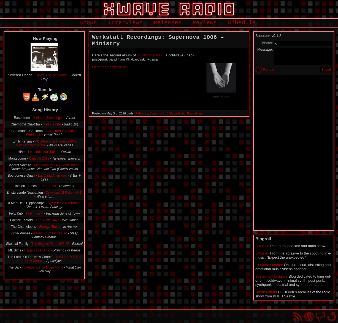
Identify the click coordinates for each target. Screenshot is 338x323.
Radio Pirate (52, 124)
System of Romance (271, 276)
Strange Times (49, 227)
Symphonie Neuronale (64, 203)
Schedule (242, 23)
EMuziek (262, 253)
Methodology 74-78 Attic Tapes (56, 165)
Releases (168, 23)
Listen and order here (109, 67)
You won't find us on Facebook (320, 316)
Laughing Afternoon (52, 175)
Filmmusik (35, 213)
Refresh (269, 69)
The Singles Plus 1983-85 (50, 244)
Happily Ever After (37, 250)
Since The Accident (51, 75)
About (88, 23)
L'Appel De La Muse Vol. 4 (43, 267)
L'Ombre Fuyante (269, 265)
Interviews (125, 23)
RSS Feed (297, 316)
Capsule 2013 (39, 158)
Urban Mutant (266, 292)
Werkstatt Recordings (188, 113)
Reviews (205, 23)
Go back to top (331, 316)
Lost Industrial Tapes (43, 152)
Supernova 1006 (150, 55)
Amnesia (262, 246)
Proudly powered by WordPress (309, 316)
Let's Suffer (48, 186)
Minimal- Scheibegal (48, 118)
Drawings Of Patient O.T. (64, 193)
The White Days (47, 220)
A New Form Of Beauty (50, 233)
